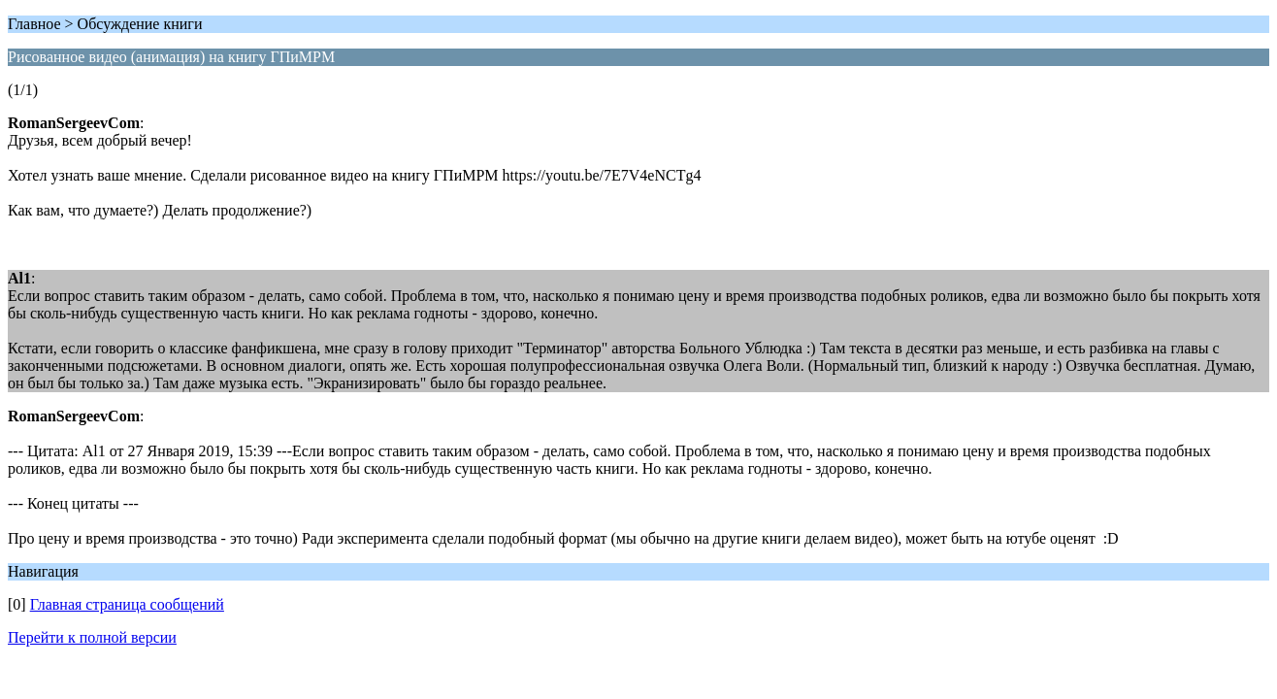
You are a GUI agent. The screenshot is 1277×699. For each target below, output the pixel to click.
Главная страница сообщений (127, 604)
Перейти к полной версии (92, 637)
